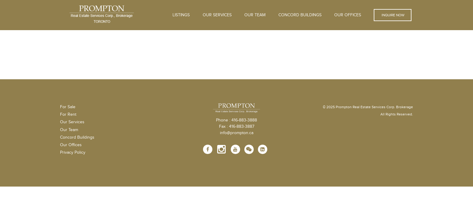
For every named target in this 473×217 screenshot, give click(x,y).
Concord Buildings (300, 15)
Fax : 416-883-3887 (236, 126)
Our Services (72, 122)
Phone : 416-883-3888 (236, 120)
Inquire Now (393, 15)
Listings (181, 15)
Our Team (254, 15)
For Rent (68, 114)
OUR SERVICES (217, 15)
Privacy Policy (72, 152)
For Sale (67, 107)
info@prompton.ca (236, 133)
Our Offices (347, 15)
